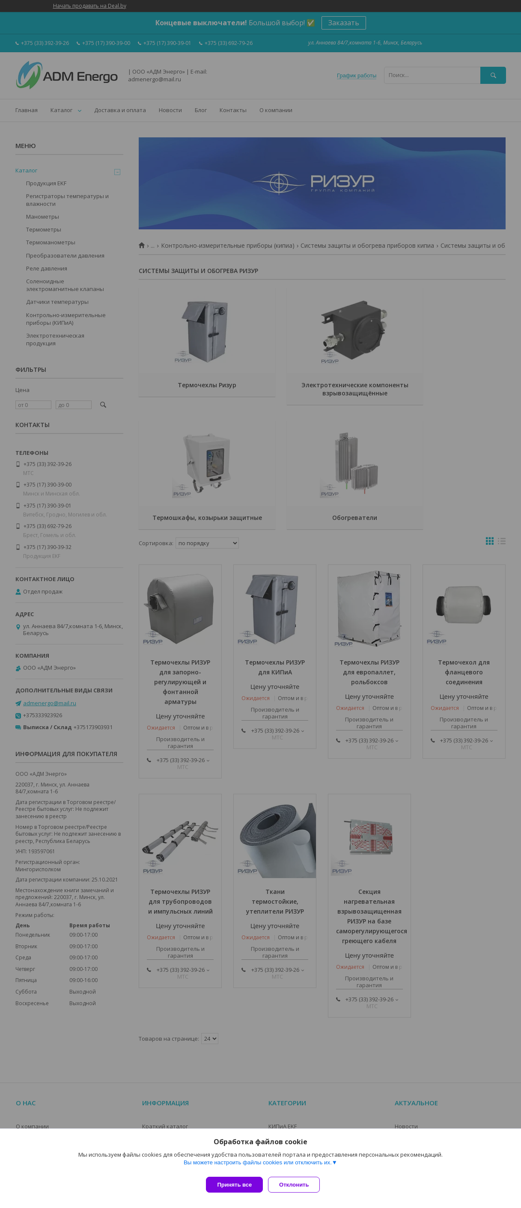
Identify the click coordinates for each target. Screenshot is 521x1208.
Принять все (234, 1184)
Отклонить (297, 1184)
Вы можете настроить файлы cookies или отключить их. (258, 1166)
